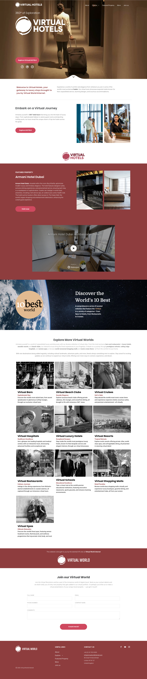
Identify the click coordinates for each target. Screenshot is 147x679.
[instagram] (32, 67)
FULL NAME (30, 595)
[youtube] (27, 67)
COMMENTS (31, 610)
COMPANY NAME (80, 603)
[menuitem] (87, 5)
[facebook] (22, 67)
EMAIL (77, 595)
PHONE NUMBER (32, 603)
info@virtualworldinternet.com (93, 655)
